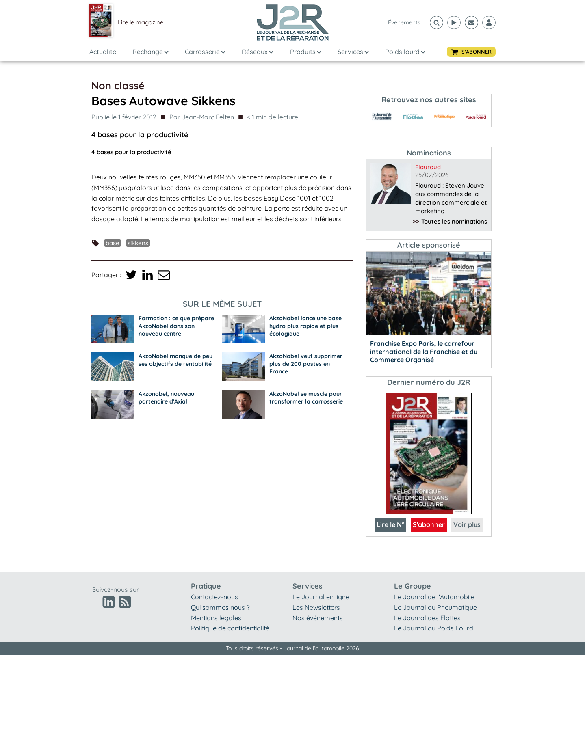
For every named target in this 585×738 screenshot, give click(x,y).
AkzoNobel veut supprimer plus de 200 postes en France (305, 363)
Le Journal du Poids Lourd (433, 628)
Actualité (102, 51)
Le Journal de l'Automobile (434, 597)
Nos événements (317, 618)
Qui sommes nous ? (220, 607)
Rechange (150, 51)
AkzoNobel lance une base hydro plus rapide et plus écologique (305, 326)
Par (201, 117)
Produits (305, 51)
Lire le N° (390, 524)
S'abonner (429, 524)
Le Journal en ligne (320, 597)
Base (112, 243)
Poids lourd (405, 51)
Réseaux (257, 51)
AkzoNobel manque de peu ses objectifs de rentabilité (175, 359)
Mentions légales (216, 618)
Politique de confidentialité (230, 628)
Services (353, 51)
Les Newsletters (316, 607)
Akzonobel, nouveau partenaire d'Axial (166, 397)
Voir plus (467, 524)
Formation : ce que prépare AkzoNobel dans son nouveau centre (176, 326)
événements (404, 22)
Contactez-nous (214, 597)
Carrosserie (205, 51)
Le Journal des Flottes (427, 618)
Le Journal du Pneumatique (435, 607)
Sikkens (138, 243)
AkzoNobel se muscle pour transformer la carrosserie (306, 397)
